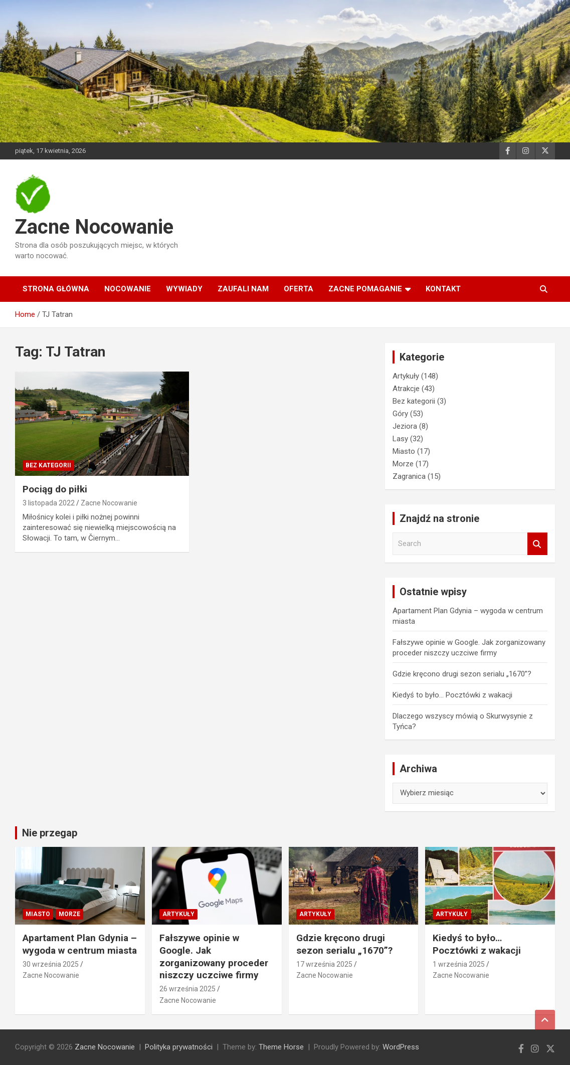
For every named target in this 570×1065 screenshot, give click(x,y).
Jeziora (405, 426)
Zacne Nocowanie (94, 227)
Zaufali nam (243, 288)
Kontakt (443, 288)
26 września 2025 (187, 989)
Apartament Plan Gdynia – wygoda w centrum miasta (80, 944)
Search (537, 543)
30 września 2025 (51, 964)
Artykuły (406, 376)
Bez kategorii (48, 465)
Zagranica (409, 476)
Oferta (298, 288)
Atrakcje (406, 388)
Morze (403, 463)
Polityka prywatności (179, 1046)
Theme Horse (281, 1046)
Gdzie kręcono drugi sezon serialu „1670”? (462, 673)
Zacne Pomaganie (365, 288)
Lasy (400, 438)
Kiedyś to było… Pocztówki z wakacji (452, 694)
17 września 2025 (324, 964)
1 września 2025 (459, 964)
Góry (400, 413)
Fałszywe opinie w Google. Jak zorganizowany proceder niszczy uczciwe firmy (213, 956)
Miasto (404, 451)
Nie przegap (49, 833)
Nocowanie (127, 288)
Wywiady (184, 288)
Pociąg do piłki (55, 489)
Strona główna (56, 288)
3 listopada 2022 (49, 503)
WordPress (401, 1046)
